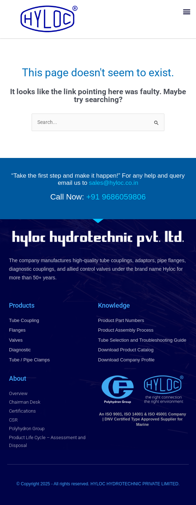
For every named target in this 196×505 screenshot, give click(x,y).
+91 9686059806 (116, 196)
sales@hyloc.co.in (113, 182)
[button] (186, 11)
